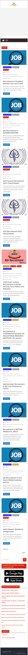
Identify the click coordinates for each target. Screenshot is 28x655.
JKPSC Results (10, 617)
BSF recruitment (14, 275)
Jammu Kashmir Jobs (7, 67)
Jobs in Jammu (15, 319)
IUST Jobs (5, 176)
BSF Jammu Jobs (19, 273)
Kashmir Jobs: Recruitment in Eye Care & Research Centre (13, 376)
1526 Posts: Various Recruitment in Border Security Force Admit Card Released (13, 285)
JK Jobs (5, 74)
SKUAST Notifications (13, 625)
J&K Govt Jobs (5, 277)
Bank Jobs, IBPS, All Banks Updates (10, 593)
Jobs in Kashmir (16, 67)
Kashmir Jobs (10, 74)
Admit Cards (13, 266)
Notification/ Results (20, 608)
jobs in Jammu (21, 123)
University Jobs (6, 169)
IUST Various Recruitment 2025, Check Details (13, 182)
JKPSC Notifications (19, 617)
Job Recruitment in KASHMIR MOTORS (10, 123)
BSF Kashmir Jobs (6, 275)
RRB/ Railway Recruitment (8, 608)
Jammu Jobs (6, 122)
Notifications (6, 266)
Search (24, 560)
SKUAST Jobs (5, 625)
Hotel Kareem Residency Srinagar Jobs (13, 530)
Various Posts (15, 277)
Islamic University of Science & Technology (12, 174)
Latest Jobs (15, 74)
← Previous (5, 549)
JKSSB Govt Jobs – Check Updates (10, 590)
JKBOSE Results (5, 611)
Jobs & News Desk (7, 78)
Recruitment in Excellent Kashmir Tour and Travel (13, 76)
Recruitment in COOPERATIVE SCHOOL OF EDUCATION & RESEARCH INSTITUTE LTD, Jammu (13, 334)
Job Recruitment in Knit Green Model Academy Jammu (13, 471)
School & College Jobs (13, 620)
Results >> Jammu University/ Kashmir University (13, 614)
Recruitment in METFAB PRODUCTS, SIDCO (12, 430)
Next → (24, 552)
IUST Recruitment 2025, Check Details (12, 232)
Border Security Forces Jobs (9, 273)
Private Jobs (6, 69)
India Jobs (19, 266)
